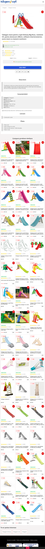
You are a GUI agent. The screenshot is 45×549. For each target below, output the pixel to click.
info (13, 162)
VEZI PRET (22, 67)
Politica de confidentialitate (23, 540)
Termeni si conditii (11, 540)
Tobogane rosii (16, 531)
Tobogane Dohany (12, 7)
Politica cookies (33, 540)
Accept (27, 548)
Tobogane (4, 7)
